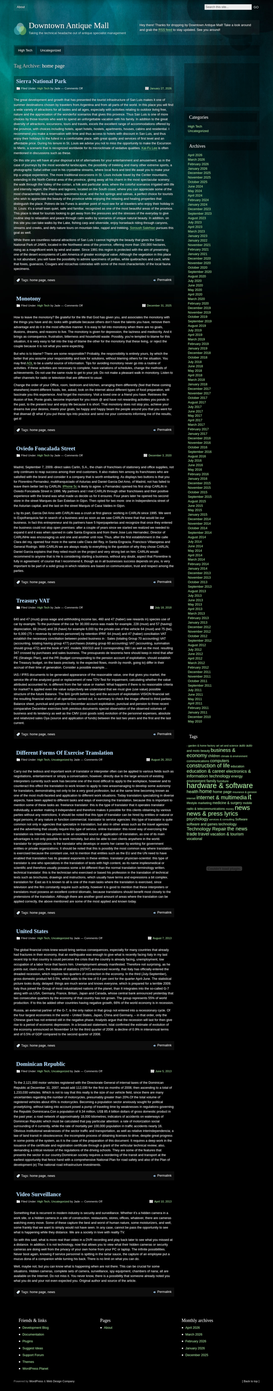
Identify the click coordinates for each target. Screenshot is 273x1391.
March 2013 (196, 613)
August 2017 (197, 402)
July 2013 (195, 595)
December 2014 (199, 519)
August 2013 (197, 591)
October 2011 (198, 681)
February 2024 (198, 200)
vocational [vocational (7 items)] (194, 839)
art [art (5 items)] (217, 745)
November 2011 (199, 676)
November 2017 (199, 393)
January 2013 (198, 622)
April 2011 (195, 703)
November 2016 (199, 443)
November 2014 (199, 523)
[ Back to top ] (250, 1381)
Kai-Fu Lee (149, 148)
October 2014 (198, 528)
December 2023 (199, 209)
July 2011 (195, 690)
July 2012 (195, 649)
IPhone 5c (69, 486)
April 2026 (195, 155)
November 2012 (199, 631)
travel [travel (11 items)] (203, 833)
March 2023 (196, 231)
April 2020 (195, 294)
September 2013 (200, 586)
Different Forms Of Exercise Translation (64, 753)
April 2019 (195, 335)
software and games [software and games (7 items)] (202, 824)
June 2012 (195, 654)
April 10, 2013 (162, 1201)
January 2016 (198, 478)
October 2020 (198, 267)
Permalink (164, 280)
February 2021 (198, 249)
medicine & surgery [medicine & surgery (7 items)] (227, 803)
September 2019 (200, 321)
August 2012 (197, 645)
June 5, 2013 (163, 1071)
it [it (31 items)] (249, 797)
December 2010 (199, 717)
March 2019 (196, 339)
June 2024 (195, 186)
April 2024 (195, 195)
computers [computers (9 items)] (219, 760)
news (51, 280)
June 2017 (195, 411)
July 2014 (195, 541)
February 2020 (198, 303)
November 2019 (199, 312)
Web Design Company (61, 1381)
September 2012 (200, 640)
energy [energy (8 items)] (237, 776)
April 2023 (195, 227)
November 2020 (199, 263)
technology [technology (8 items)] (228, 824)
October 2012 (198, 636)
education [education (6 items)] (237, 766)
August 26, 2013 (161, 759)
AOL (30, 363)
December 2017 (199, 389)
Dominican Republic (40, 1064)
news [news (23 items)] (242, 807)
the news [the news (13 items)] (237, 828)
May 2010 (195, 721)
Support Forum (33, 1355)
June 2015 (195, 506)
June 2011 (195, 694)
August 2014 (197, 537)
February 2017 (198, 429)
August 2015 (197, 501)
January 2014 (198, 568)
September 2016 (200, 452)
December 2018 (199, 353)
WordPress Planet (35, 1368)
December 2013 (199, 573)
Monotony (28, 298)
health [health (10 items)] (193, 791)
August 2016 (197, 456)
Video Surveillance (38, 1194)
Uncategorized (50, 50)
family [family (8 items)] (211, 781)
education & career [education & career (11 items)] (206, 771)
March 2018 (196, 380)
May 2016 (195, 469)
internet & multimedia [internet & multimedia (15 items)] (222, 798)
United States (32, 931)
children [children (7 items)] (214, 756)
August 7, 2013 (162, 938)
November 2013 (199, 577)
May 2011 (195, 699)
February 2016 (198, 474)
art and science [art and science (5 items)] (229, 745)
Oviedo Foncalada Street (45, 448)
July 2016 (195, 460)
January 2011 (198, 712)
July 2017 (195, 407)
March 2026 (196, 159)
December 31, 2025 (159, 305)
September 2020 (200, 272)
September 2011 (200, 685)
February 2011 (198, 708)
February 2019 (198, 344)
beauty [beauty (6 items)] (205, 751)
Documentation (33, 1334)
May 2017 (195, 415)
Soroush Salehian (142, 228)
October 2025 (198, 182)
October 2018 (198, 357)
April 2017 (195, 420)
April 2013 (195, 609)
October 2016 (198, 447)
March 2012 (196, 663)
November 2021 (199, 245)
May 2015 (195, 510)
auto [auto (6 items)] (242, 745)
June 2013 (195, 600)
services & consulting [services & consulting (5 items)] (221, 819)
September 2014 (200, 532)
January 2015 (198, 514)
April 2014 (195, 555)
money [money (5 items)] (230, 808)
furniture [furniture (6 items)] (223, 781)
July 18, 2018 (163, 607)
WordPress (36, 1381)
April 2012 (195, 658)
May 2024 (195, 191)
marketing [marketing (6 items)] (205, 803)
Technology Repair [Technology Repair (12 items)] (206, 828)
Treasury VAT (33, 600)
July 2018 (195, 362)
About (21, 7)
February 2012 (198, 667)
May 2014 (195, 551)
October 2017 (198, 398)
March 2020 (196, 299)
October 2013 (198, 582)
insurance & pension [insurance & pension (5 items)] (245, 792)
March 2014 (196, 559)
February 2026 (198, 164)
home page (38, 280)
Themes (28, 1362)
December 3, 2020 (159, 455)
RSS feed (165, 30)
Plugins (28, 1341)
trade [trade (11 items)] (192, 833)
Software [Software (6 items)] (241, 819)
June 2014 (195, 546)
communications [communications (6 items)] (198, 761)
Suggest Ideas (33, 1348)
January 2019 (198, 348)
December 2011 (199, 672)
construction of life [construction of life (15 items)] (208, 766)
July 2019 (195, 330)
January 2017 (198, 434)
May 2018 (195, 371)
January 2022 (198, 240)
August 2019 (197, 326)
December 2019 (199, 308)
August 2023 (197, 218)
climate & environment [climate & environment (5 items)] (234, 756)
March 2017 (196, 425)
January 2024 (198, 204)
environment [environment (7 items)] (196, 781)
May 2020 (195, 290)
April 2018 (195, 375)
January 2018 (198, 384)
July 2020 (195, 281)
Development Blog (36, 1327)
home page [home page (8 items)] (222, 792)
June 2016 (195, 465)
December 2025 (199, 173)
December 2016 (199, 438)
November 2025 (199, 177)
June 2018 (195, 366)
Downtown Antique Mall (69, 25)
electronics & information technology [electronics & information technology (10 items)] (219, 773)
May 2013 (195, 604)
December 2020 (199, 258)
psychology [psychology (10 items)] (198, 818)
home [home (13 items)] (205, 791)
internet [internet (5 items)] (191, 798)
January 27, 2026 (160, 88)
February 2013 (198, 618)
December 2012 (199, 627)
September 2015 (200, 497)
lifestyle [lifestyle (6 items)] (192, 803)
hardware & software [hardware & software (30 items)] (220, 785)
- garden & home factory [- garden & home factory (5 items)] (201, 745)
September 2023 (200, 213)
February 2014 (198, 564)
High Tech (25, 50)
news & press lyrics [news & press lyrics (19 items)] (212, 813)
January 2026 (198, 168)
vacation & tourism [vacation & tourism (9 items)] (227, 834)
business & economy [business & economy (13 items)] (211, 752)
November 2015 (199, 488)
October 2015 (198, 492)
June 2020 (195, 285)
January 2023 (198, 236)
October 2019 (198, 317)
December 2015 (199, 483)
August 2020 (197, 276)
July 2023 (195, 222)
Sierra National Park (41, 81)
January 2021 (198, 254)
